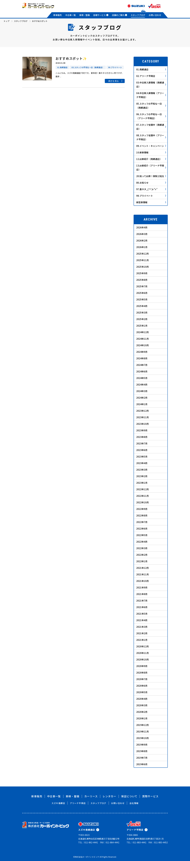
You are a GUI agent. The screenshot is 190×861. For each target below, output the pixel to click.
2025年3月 (141, 312)
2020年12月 (142, 646)
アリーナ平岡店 (78, 803)
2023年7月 (141, 443)
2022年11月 (142, 495)
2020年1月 (141, 718)
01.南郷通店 (151, 69)
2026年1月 (141, 247)
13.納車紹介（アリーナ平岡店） (151, 167)
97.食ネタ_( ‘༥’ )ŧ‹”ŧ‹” (151, 189)
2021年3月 (141, 626)
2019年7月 (141, 757)
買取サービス (150, 796)
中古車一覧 (70, 15)
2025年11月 (142, 260)
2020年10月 (142, 659)
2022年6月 (141, 528)
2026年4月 (141, 227)
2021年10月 (142, 580)
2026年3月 (141, 234)
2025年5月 (141, 299)
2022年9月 (141, 508)
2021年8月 (141, 594)
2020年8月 (141, 672)
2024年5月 (141, 378)
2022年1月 (141, 561)
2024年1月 (141, 404)
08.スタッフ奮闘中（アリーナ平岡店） (151, 137)
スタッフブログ (138, 15)
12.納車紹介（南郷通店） (151, 159)
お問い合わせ (155, 15)
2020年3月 (141, 705)
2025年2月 (141, 319)
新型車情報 (151, 202)
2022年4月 (141, 541)
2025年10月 (142, 266)
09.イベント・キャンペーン (151, 145)
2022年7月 (141, 522)
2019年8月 (141, 751)
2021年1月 (141, 639)
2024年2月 (141, 397)
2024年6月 (141, 371)
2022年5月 (141, 535)
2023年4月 (141, 463)
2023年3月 (141, 469)
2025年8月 (141, 279)
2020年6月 (141, 685)
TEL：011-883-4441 (136, 842)
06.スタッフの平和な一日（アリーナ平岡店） (151, 116)
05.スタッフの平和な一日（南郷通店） (151, 105)
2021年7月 (141, 600)
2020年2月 (141, 711)
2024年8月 (141, 358)
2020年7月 (141, 679)
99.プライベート (151, 195)
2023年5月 (141, 456)
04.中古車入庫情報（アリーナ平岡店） (151, 95)
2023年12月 (142, 410)
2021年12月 (142, 567)
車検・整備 (84, 15)
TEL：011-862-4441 (88, 842)
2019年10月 (142, 738)
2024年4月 (141, 384)
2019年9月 (141, 744)
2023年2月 (141, 476)
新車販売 (57, 15)
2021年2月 (141, 633)
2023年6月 (141, 450)
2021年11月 (142, 574)
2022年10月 (142, 502)
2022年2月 (141, 554)
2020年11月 (142, 652)
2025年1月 (141, 325)
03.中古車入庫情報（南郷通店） (151, 84)
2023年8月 (141, 436)
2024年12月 (142, 332)
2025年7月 (141, 286)
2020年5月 (141, 692)
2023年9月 (141, 430)
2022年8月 (141, 515)
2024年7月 (141, 364)
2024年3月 (141, 391)
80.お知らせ (151, 182)
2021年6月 (141, 607)
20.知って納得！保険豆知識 (151, 176)
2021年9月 (141, 587)
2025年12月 (142, 253)
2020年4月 (141, 698)
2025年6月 (141, 292)
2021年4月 (141, 620)
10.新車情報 (151, 152)
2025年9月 (141, 273)
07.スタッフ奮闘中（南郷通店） (151, 126)
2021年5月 (141, 613)
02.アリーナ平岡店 (151, 76)
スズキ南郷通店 (88, 829)
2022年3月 (141, 548)
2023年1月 (141, 482)
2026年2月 (141, 240)
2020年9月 (141, 666)
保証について (129, 796)
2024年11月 (142, 338)
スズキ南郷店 (58, 803)
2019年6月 (141, 764)
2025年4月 (141, 306)
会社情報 (133, 803)
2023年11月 (142, 417)
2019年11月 (142, 731)
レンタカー (109, 796)
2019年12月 (142, 725)
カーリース (91, 796)
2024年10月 (142, 345)
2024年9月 (141, 351)
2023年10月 (142, 423)
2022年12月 (142, 489)
